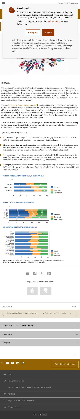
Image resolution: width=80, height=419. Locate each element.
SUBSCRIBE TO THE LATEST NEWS (18, 326)
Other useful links (14, 407)
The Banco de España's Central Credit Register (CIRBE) (29, 387)
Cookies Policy (53, 21)
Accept (48, 33)
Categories (7, 343)
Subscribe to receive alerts (65, 364)
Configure (33, 33)
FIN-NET (11, 394)
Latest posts (7, 334)
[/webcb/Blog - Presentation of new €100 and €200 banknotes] (20, 313)
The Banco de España (16, 381)
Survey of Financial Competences (24, 105)
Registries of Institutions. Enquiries (21, 401)
